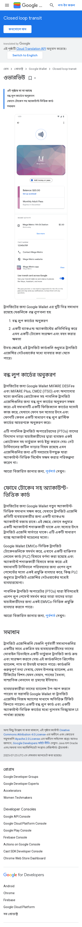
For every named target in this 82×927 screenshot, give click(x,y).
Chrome (9, 893)
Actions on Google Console (21, 844)
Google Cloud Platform (19, 907)
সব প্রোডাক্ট (10, 914)
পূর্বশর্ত (50, 471)
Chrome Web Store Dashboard (24, 858)
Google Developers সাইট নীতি (31, 743)
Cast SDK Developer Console (23, 851)
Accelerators (12, 790)
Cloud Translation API (31, 48)
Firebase (9, 900)
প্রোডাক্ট (18, 68)
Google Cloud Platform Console (25, 823)
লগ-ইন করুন (66, 5)
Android (8, 886)
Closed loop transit (22, 18)
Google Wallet (38, 68)
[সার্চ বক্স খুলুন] (51, 5)
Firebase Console (15, 837)
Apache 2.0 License (27, 738)
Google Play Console (17, 830)
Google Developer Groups (20, 776)
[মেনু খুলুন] (7, 5)
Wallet (34, 5)
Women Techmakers (17, 797)
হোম (6, 68)
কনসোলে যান (17, 29)
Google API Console (16, 816)
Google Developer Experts (21, 783)
